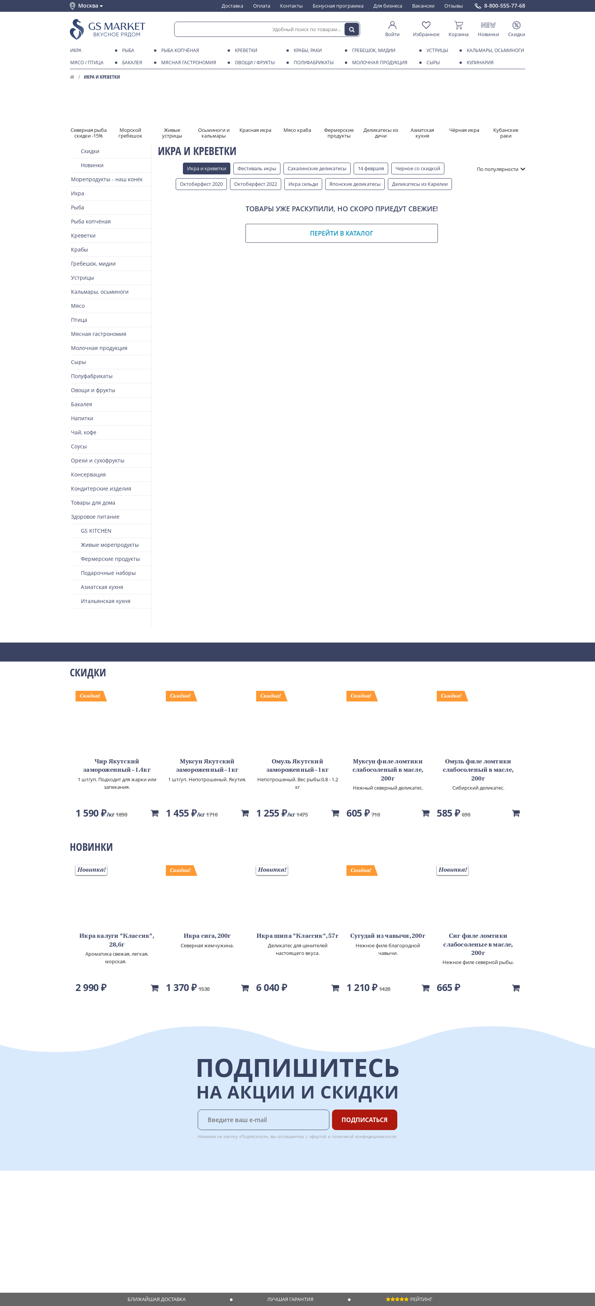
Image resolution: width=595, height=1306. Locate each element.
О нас (76, 1206)
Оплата (261, 5)
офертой (318, 1136)
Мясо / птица (86, 62)
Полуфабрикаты (312, 62)
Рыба (127, 50)
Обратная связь (88, 1220)
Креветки (244, 50)
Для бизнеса (387, 5)
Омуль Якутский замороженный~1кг (297, 766)
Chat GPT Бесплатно (402, 1204)
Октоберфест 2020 (201, 183)
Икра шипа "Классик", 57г (297, 936)
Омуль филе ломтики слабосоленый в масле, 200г (478, 770)
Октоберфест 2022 (255, 183)
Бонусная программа (338, 5)
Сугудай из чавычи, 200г (387, 936)
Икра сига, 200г (207, 936)
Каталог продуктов (92, 1198)
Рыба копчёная (179, 50)
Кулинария (479, 62)
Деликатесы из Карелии (420, 183)
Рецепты (175, 1227)
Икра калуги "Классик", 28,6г (116, 940)
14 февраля (371, 168)
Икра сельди (303, 183)
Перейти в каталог (341, 233)
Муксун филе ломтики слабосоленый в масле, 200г (388, 770)
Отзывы (453, 5)
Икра (75, 50)
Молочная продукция (378, 62)
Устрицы (436, 50)
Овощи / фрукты (253, 62)
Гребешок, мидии (372, 50)
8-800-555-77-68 (504, 6)
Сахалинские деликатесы (317, 168)
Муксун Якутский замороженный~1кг (207, 766)
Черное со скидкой (417, 168)
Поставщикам (247, 1198)
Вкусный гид (180, 1235)
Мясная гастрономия (187, 62)
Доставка (232, 5)
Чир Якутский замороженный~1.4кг (117, 766)
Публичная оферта (92, 1257)
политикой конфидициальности (364, 1136)
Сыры (432, 62)
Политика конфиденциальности (107, 1249)
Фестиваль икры (257, 168)
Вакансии (423, 5)
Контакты (291, 5)
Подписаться (365, 1120)
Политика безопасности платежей (110, 1264)
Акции (77, 1235)
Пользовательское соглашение (107, 1242)
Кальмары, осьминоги (494, 50)
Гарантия (176, 1220)
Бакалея (131, 62)
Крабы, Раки (306, 50)
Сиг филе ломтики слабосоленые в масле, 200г (478, 944)
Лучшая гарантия (290, 1299)
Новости (80, 1227)
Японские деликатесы (355, 183)
